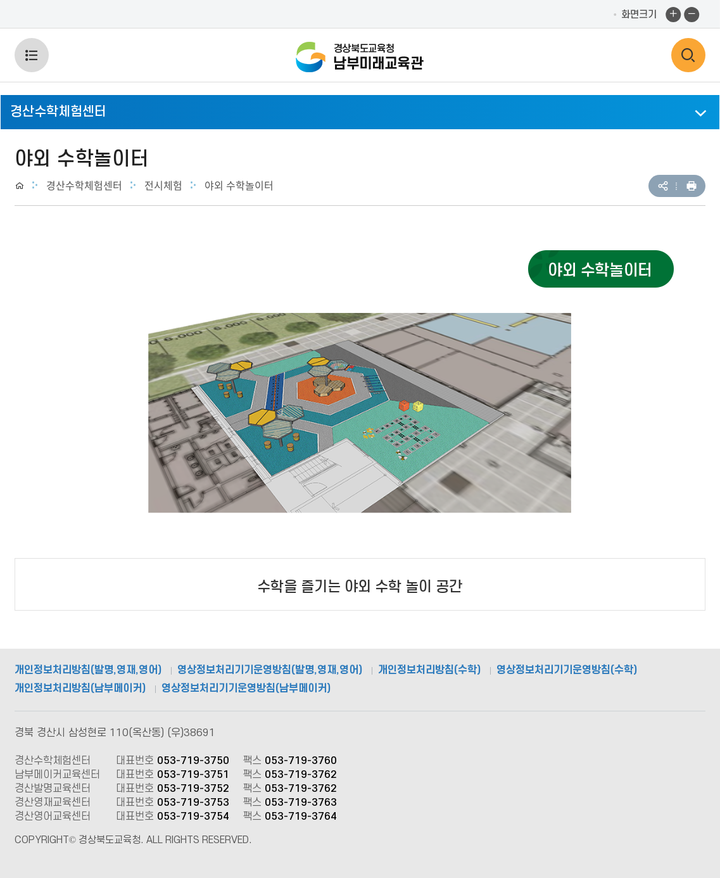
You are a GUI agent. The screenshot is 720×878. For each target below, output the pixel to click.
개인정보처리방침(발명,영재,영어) (88, 670)
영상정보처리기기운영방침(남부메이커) (246, 688)
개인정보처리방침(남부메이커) (80, 688)
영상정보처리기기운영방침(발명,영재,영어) (269, 670)
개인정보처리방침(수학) (429, 670)
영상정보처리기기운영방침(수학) (566, 670)
